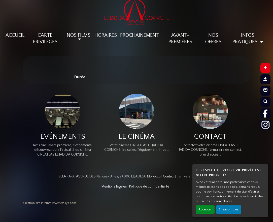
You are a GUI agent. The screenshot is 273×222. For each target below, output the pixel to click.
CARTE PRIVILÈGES (45, 38)
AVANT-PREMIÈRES (180, 38)
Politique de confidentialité (149, 186)
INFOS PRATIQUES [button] (245, 38)
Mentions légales (114, 186)
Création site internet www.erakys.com (49, 203)
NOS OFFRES (213, 38)
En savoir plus (228, 209)
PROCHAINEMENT (139, 35)
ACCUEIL (15, 35)
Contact (169, 176)
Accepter (205, 209)
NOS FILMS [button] (78, 35)
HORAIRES (105, 35)
